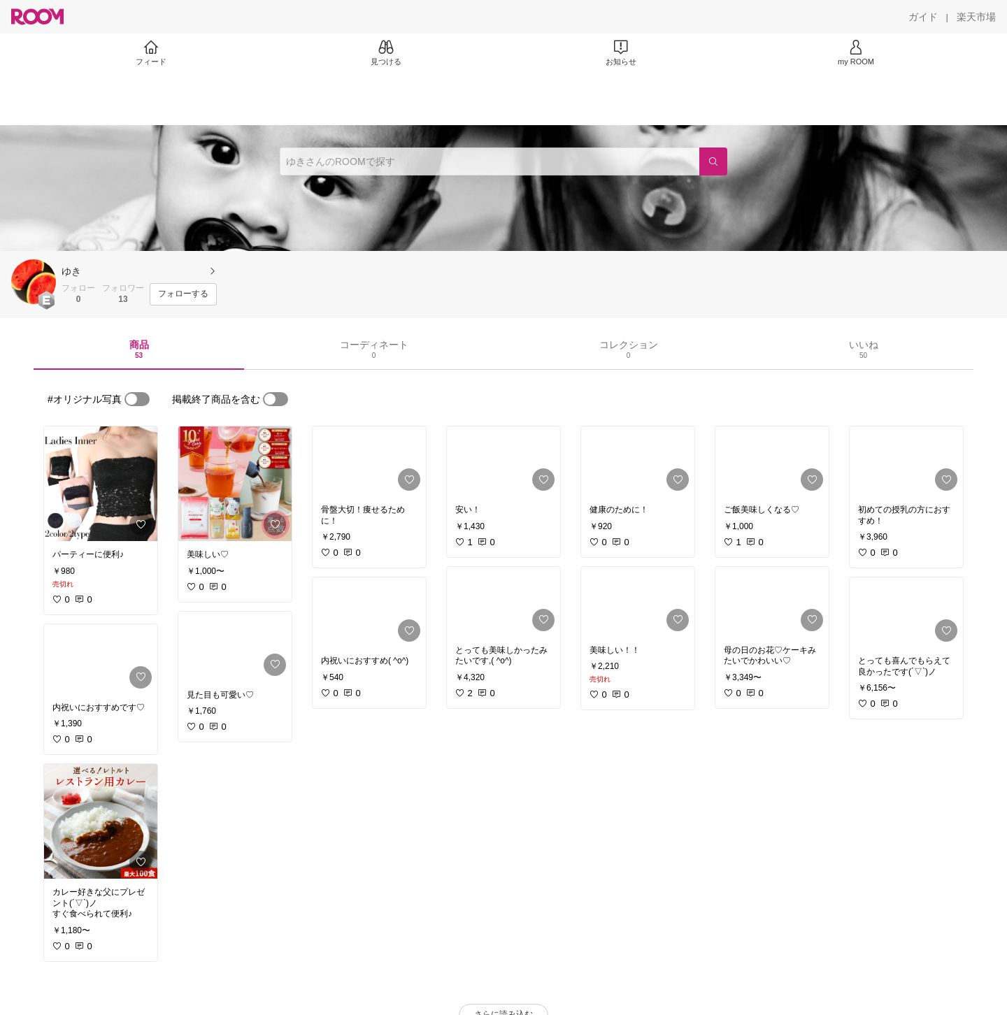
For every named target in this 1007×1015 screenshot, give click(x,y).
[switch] (137, 399)
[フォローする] (183, 294)
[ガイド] (923, 16)
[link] (100, 483)
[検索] (713, 161)
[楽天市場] (976, 16)
